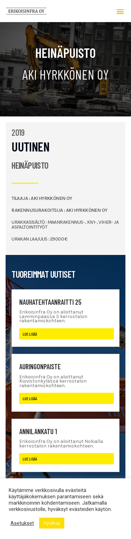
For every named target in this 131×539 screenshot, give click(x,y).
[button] (120, 11)
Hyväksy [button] (51, 523)
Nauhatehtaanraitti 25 (50, 302)
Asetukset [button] (22, 523)
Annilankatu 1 (38, 431)
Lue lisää (30, 333)
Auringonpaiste (40, 366)
